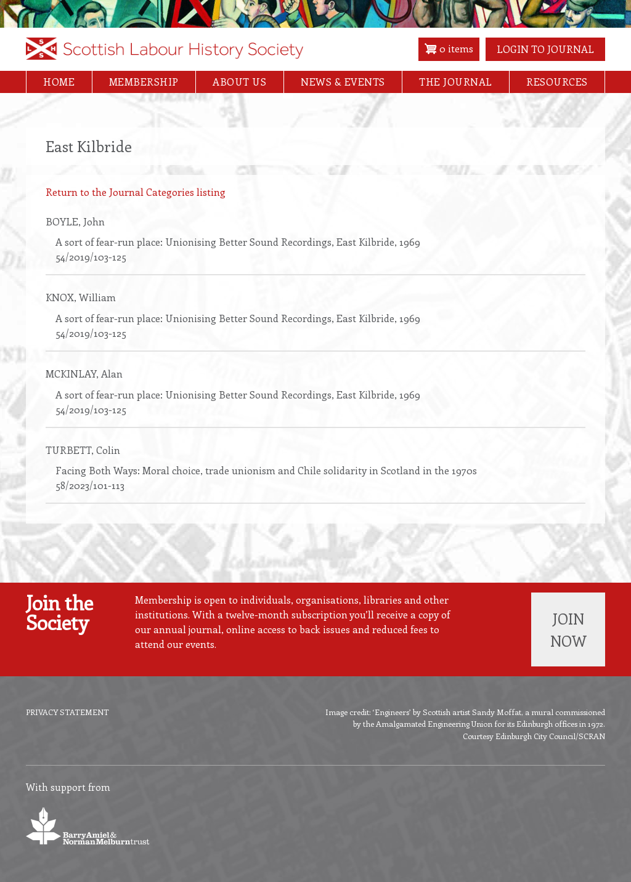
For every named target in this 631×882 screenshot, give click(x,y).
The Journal (455, 81)
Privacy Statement (67, 711)
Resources (557, 81)
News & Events (343, 81)
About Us (239, 81)
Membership (144, 81)
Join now (568, 629)
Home (59, 81)
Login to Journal (545, 48)
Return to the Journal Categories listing (136, 191)
